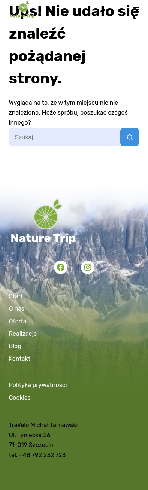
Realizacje (23, 333)
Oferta (18, 321)
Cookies (20, 397)
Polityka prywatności (38, 385)
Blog (15, 346)
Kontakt (20, 358)
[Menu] (136, 9)
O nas (16, 308)
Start (16, 296)
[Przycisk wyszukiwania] (129, 137)
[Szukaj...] (65, 137)
